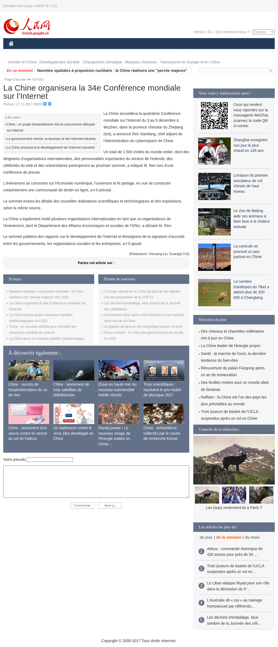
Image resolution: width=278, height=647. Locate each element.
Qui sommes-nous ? (233, 32)
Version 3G (202, 32)
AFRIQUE (89, 51)
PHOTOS (255, 51)
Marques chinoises (141, 62)
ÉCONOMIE (41, 51)
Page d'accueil (15, 79)
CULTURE (137, 51)
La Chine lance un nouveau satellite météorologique (46, 339)
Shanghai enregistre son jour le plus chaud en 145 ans (250, 145)
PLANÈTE (185, 51)
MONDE (66, 51)
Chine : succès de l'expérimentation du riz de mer (28, 389)
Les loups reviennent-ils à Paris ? (234, 507)
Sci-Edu (38, 79)
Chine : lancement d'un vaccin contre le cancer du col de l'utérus (27, 433)
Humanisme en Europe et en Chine (190, 62)
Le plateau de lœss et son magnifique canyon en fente (143, 327)
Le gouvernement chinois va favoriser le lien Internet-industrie (51, 139)
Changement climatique (102, 62)
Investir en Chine (22, 62)
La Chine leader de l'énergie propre (230, 346)
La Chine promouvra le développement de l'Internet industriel (51, 147)
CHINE (18, 51)
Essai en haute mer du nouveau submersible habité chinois (118, 389)
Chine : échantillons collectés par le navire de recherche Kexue (162, 433)
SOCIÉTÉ (161, 51)
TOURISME (230, 51)
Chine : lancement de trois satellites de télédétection (71, 389)
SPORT (207, 51)
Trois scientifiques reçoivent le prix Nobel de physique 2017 (162, 389)
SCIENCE (113, 51)
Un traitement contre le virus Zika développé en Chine (73, 433)
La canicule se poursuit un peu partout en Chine (247, 251)
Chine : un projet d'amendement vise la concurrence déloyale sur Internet (51, 127)
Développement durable (59, 62)
